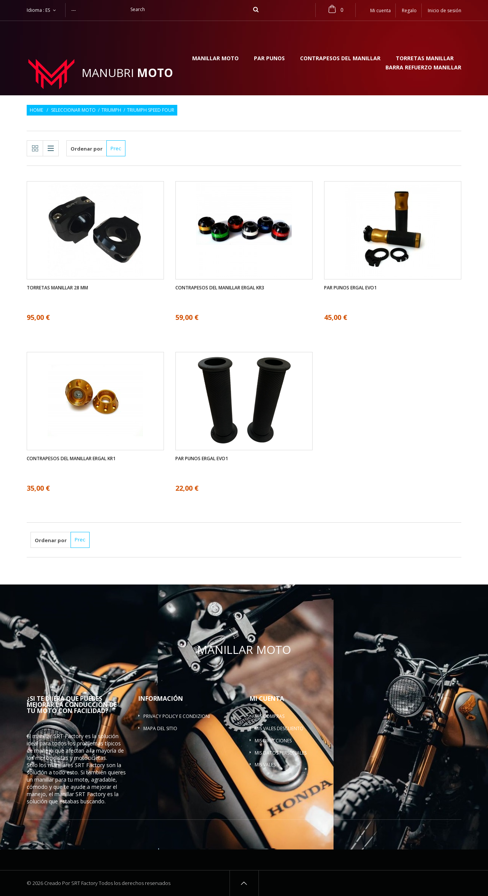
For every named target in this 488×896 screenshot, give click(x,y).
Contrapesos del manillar (340, 59)
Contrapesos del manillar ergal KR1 (71, 459)
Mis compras (269, 716)
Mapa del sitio (160, 728)
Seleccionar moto (73, 110)
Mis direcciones (273, 740)
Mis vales (265, 764)
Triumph (111, 110)
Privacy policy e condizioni (176, 716)
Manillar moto (215, 59)
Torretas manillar (425, 59)
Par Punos (269, 59)
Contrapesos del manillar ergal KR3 (219, 288)
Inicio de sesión (444, 10)
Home (36, 110)
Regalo (409, 10)
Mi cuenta (267, 698)
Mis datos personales (281, 753)
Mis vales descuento (279, 728)
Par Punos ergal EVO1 (350, 288)
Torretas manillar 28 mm (57, 288)
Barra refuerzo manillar (423, 68)
